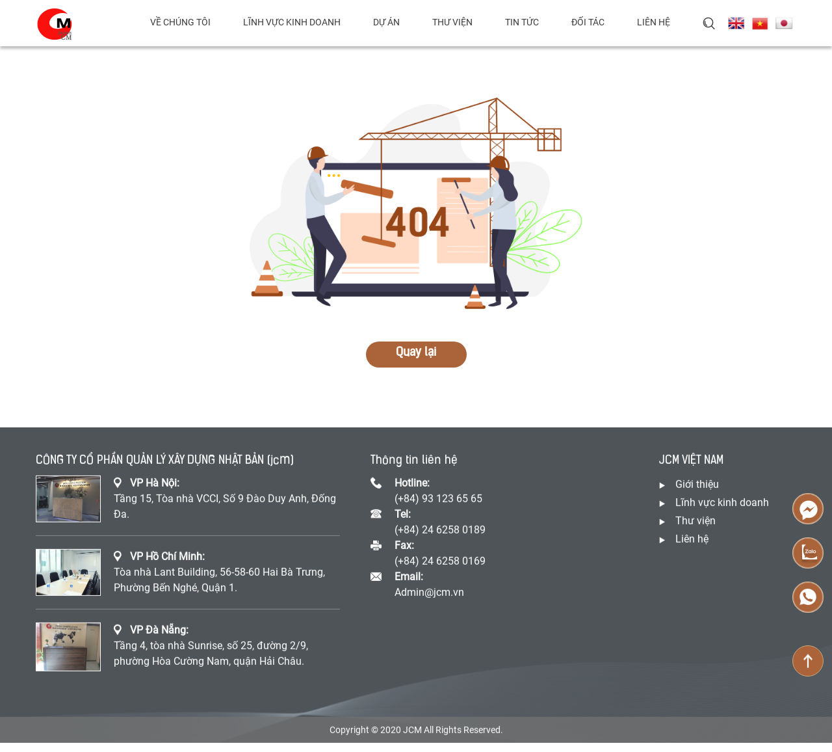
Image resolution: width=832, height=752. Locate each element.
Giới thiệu (697, 485)
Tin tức (522, 22)
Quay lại (416, 353)
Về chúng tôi (180, 22)
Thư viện (452, 22)
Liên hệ (653, 22)
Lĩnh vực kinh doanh (292, 22)
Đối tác (587, 22)
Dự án (386, 22)
